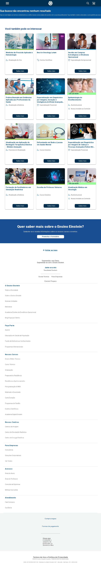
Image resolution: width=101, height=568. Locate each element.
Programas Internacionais (14, 347)
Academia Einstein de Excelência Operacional (20, 312)
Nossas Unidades (11, 301)
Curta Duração (10, 398)
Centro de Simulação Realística (15, 432)
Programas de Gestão (12, 403)
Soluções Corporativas (13, 455)
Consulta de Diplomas (12, 484)
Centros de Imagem (11, 426)
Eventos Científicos (11, 409)
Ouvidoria (8, 508)
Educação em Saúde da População (17, 335)
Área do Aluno (10, 473)
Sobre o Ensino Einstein (13, 295)
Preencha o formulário (50, 237)
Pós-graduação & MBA (13, 386)
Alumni (7, 330)
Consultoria (9, 450)
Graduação (9, 370)
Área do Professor (11, 479)
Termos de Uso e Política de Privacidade (50, 557)
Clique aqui (47, 538)
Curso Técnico (10, 364)
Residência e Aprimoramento (15, 381)
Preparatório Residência (13, 375)
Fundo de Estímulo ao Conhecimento (17, 341)
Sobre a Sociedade (11, 290)
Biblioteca (8, 307)
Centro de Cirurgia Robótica (14, 438)
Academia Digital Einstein (13, 414)
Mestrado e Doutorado (13, 392)
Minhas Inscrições (11, 490)
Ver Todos (8, 461)
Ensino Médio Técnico (12, 359)
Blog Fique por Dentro (12, 318)
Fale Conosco (10, 502)
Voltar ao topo (51, 250)
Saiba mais (20, 71)
